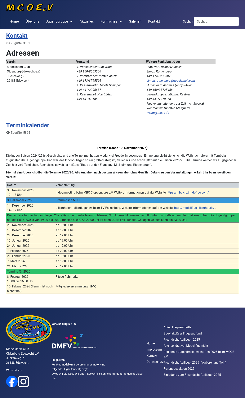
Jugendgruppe (57, 21)
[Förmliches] (119, 21)
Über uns (32, 21)
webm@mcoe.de (158, 113)
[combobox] (216, 21)
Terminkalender (27, 125)
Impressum (154, 349)
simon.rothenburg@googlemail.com (171, 80)
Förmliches (108, 21)
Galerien (135, 21)
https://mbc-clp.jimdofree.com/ (188, 192)
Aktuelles (87, 21)
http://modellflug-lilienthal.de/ (194, 208)
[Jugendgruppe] (70, 21)
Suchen (188, 21)
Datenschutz (155, 362)
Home (14, 21)
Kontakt (154, 21)
